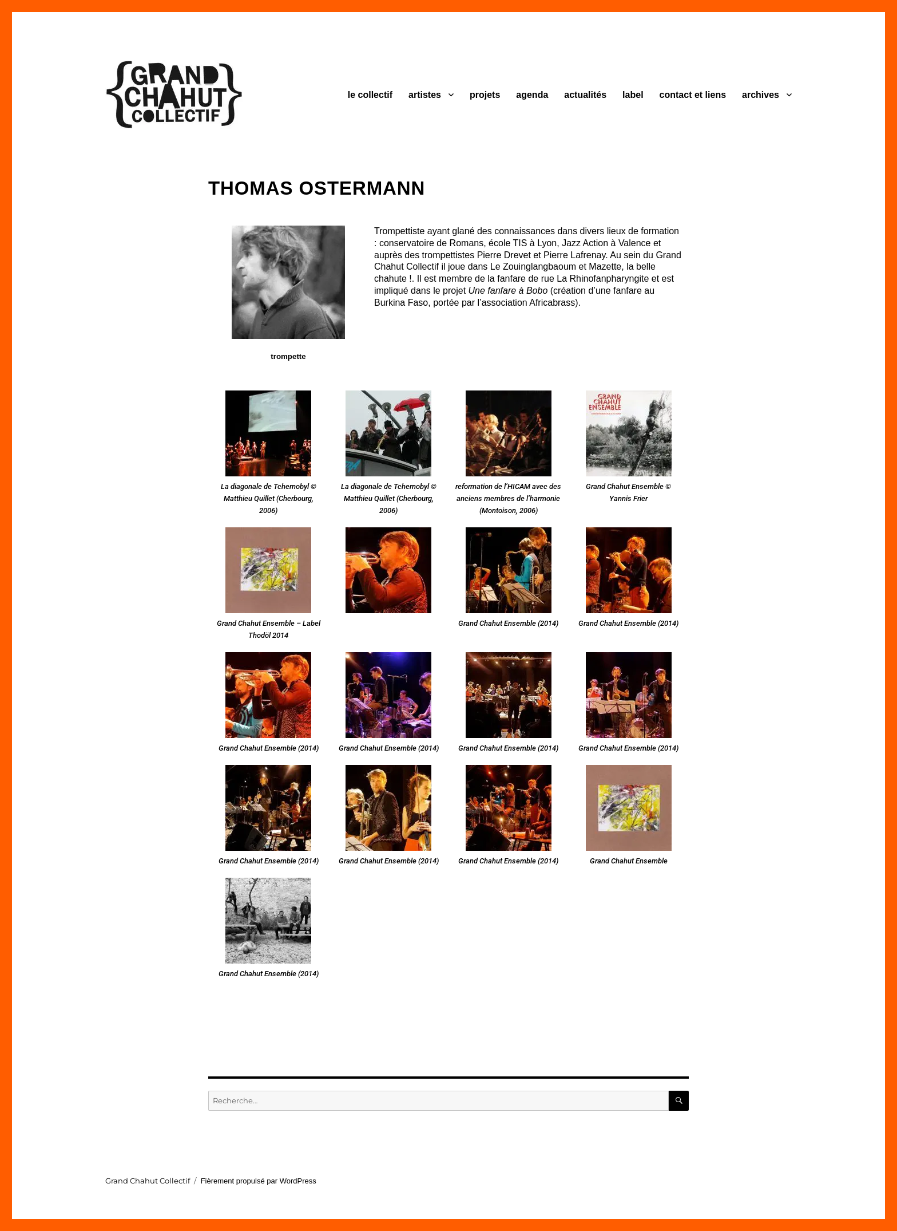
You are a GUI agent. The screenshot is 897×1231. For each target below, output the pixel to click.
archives (760, 95)
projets (485, 95)
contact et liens (693, 95)
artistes (424, 95)
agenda (532, 95)
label (632, 95)
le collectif (370, 95)
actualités (585, 95)
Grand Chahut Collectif (147, 1180)
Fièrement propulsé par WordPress (258, 1181)
